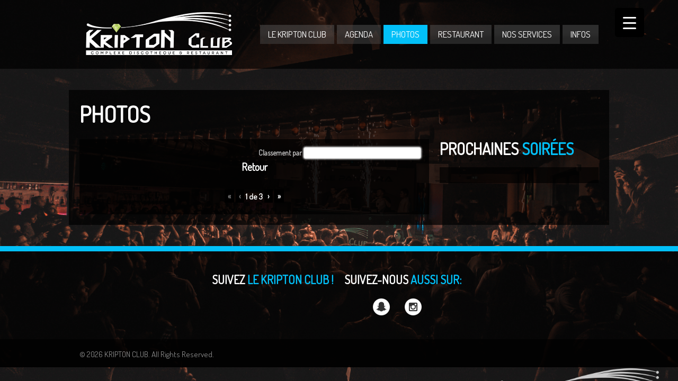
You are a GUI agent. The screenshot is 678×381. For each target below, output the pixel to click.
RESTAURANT (461, 34)
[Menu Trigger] (629, 22)
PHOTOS (405, 34)
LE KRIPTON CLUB (297, 34)
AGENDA (359, 34)
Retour (254, 167)
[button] (362, 153)
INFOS (580, 34)
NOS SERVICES (527, 34)
